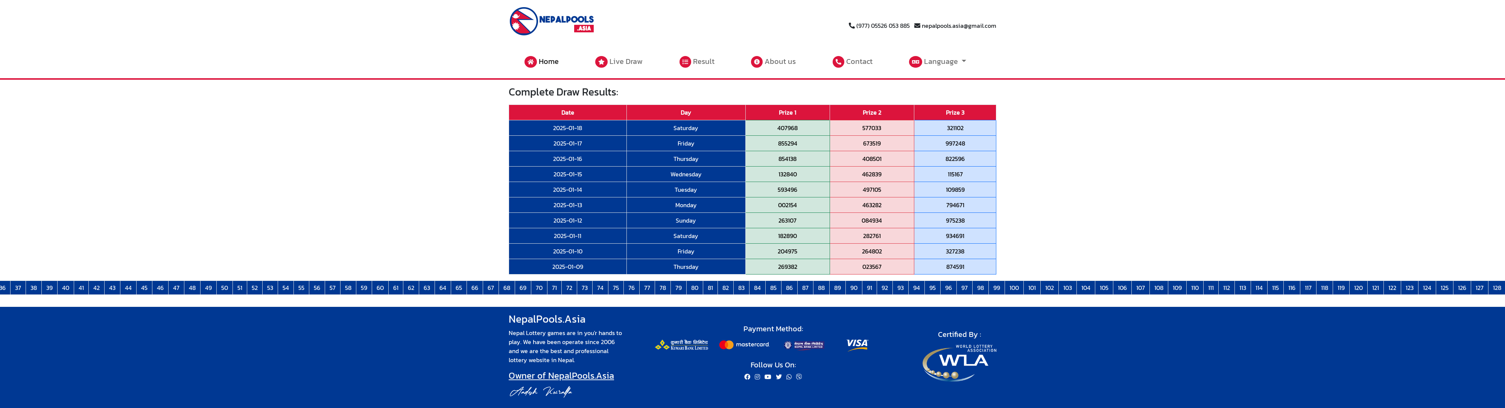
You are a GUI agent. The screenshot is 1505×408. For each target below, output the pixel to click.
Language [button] (934, 62)
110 (1195, 287)
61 (395, 287)
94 (916, 287)
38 (33, 287)
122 (1392, 287)
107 (1140, 287)
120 (1358, 287)
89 (837, 287)
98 (980, 287)
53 (270, 287)
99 (996, 287)
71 (554, 287)
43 (112, 287)
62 (411, 287)
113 (1242, 287)
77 (647, 287)
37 (18, 287)
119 (1341, 287)
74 (600, 287)
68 (506, 287)
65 (459, 287)
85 (773, 287)
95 (932, 287)
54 (286, 287)
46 (160, 287)
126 (1462, 287)
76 (631, 287)
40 (65, 287)
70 (539, 287)
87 (805, 287)
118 (1324, 287)
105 (1104, 287)
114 (1259, 287)
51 (239, 287)
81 (710, 287)
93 (900, 287)
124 (1427, 287)
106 (1122, 287)
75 (616, 287)
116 (1291, 287)
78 (663, 287)
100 (1014, 287)
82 (725, 287)
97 (964, 287)
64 (442, 287)
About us (773, 62)
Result (697, 62)
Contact (853, 62)
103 (1067, 287)
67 (491, 287)
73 (585, 287)
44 (128, 287)
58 (348, 287)
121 (1375, 287)
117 (1308, 287)
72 (569, 287)
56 (317, 287)
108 (1158, 287)
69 (523, 287)
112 (1226, 287)
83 (741, 287)
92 (885, 287)
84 (757, 287)
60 (380, 287)
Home (541, 62)
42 (96, 287)
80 (694, 287)
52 (255, 287)
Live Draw (619, 62)
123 (1410, 287)
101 (1032, 287)
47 (176, 287)
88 (821, 287)
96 (948, 287)
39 (49, 287)
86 (789, 287)
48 (192, 287)
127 (1480, 287)
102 (1049, 287)
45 (144, 287)
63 (427, 287)
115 (1275, 287)
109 (1177, 287)
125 (1445, 287)
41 (81, 287)
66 (474, 287)
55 (301, 287)
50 (224, 287)
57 (333, 287)
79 (678, 287)
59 (364, 287)
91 (869, 287)
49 (208, 287)
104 (1085, 287)
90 (853, 287)
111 (1211, 287)
